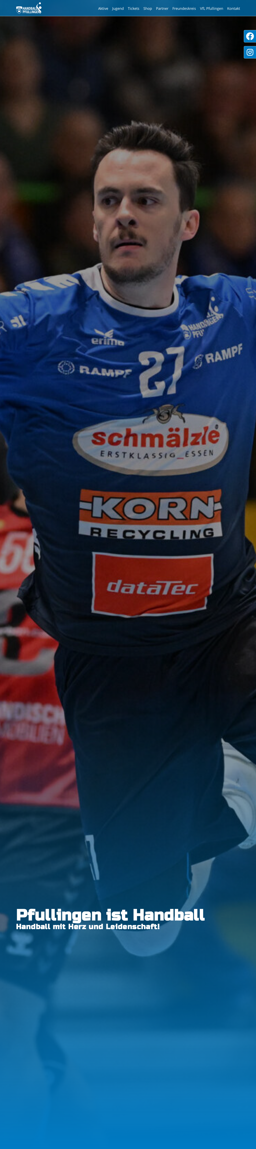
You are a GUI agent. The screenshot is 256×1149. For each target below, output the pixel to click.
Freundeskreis (184, 8)
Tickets (133, 8)
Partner (162, 8)
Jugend (118, 8)
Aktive (103, 8)
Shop (147, 8)
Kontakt (233, 8)
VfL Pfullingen (211, 8)
